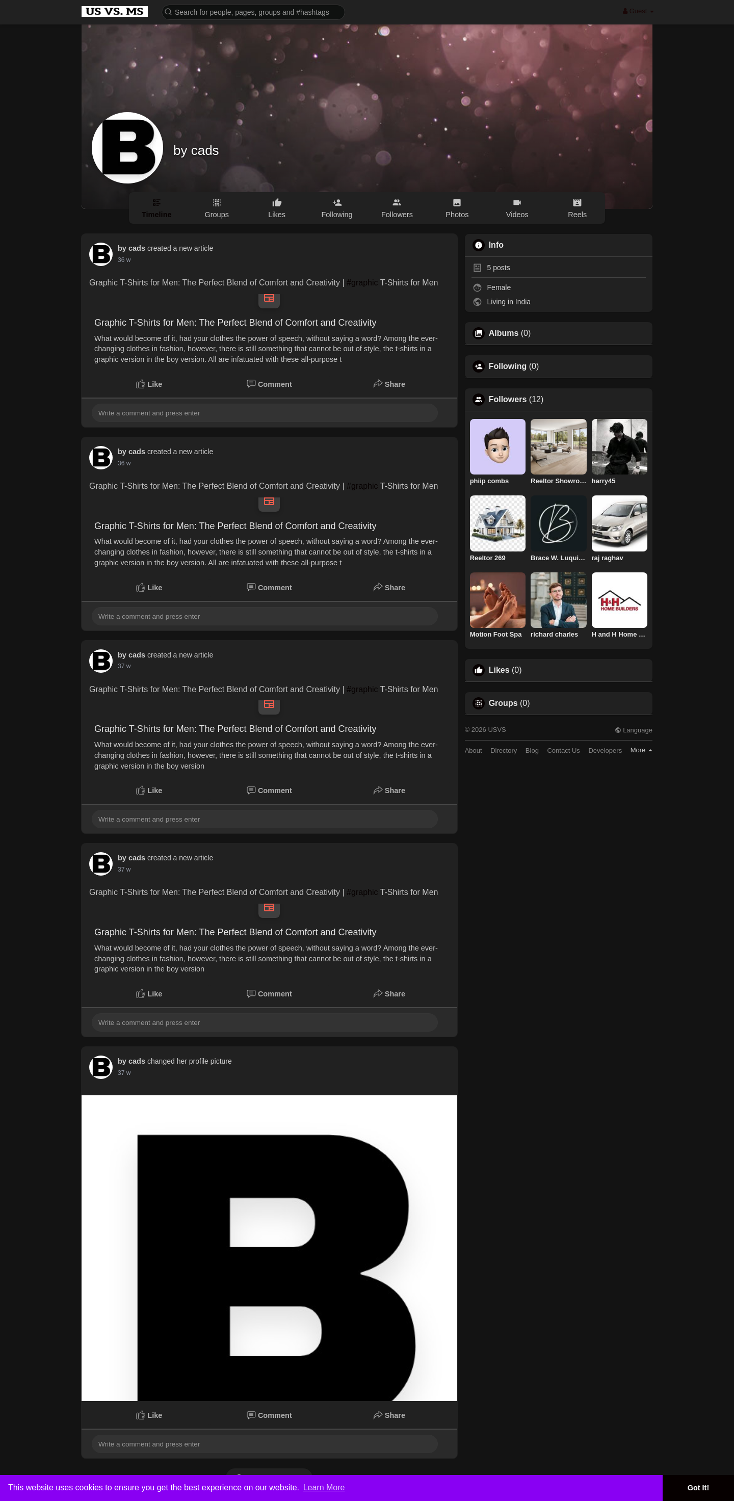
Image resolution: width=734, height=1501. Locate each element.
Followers (508, 400)
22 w (124, 260)
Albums (504, 333)
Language (633, 730)
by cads (196, 150)
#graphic (362, 282)
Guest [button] (638, 11)
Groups (503, 703)
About (473, 750)
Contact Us (563, 750)
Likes (499, 670)
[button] (253, 11)
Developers (605, 750)
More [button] (641, 750)
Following (508, 366)
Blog (532, 750)
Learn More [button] (324, 1487)
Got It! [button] (698, 1488)
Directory (503, 750)
